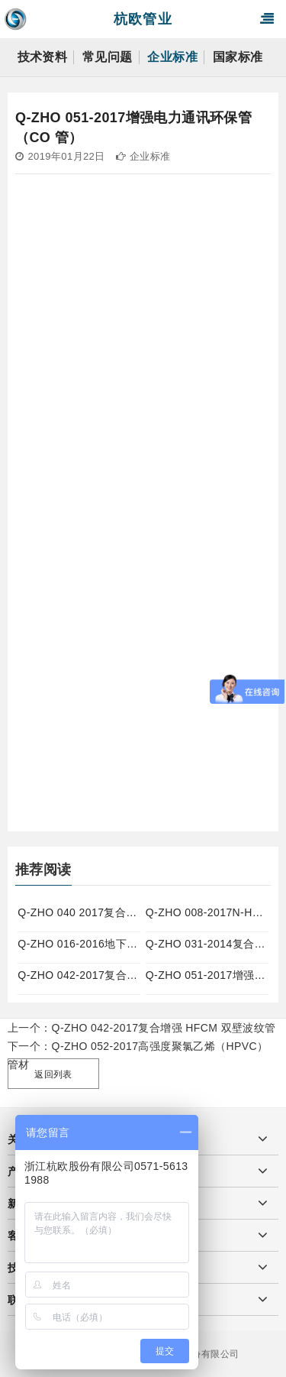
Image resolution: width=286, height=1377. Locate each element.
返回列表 (53, 1074)
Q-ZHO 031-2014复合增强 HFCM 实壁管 (207, 944)
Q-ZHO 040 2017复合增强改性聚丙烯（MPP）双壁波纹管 (79, 912)
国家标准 (238, 56)
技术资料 (43, 56)
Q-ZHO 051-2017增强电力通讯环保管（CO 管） (207, 975)
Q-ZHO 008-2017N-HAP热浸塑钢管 (207, 912)
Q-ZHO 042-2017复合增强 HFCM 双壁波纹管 (79, 975)
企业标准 (172, 56)
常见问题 (107, 56)
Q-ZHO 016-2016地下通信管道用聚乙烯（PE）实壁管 (79, 944)
